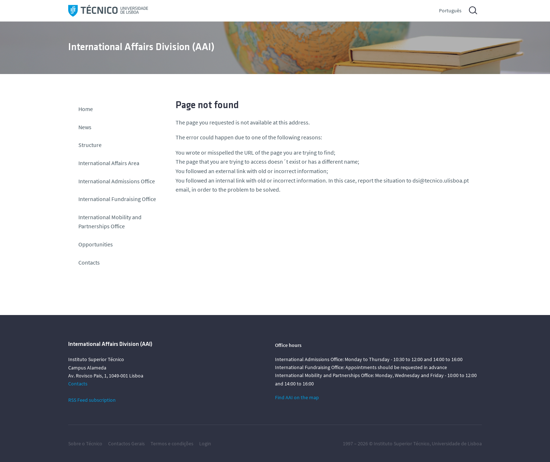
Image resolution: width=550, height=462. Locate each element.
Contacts (89, 262)
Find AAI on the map (297, 397)
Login (205, 443)
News (84, 127)
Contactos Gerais (126, 443)
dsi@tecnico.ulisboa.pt (440, 180)
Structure (90, 144)
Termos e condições (172, 443)
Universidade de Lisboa (457, 443)
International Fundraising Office (117, 199)
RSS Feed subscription (92, 400)
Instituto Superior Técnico (402, 443)
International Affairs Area (108, 163)
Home (85, 109)
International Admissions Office (116, 181)
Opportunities (95, 244)
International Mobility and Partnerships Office (109, 221)
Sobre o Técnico (85, 443)
